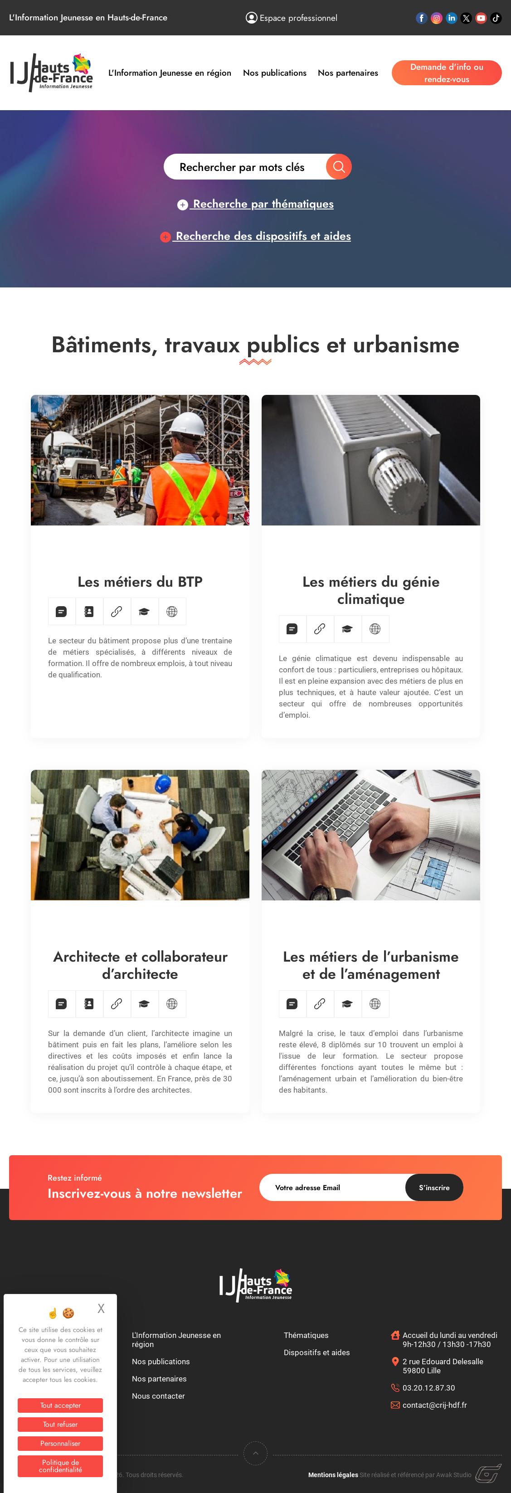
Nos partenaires (348, 73)
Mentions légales (333, 1474)
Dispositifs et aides (317, 1352)
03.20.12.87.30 (429, 1387)
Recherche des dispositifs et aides (255, 236)
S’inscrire (434, 1187)
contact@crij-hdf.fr (435, 1405)
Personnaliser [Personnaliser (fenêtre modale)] (60, 1443)
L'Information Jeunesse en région (169, 73)
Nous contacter (158, 1396)
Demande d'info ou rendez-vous (446, 73)
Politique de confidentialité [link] (60, 1466)
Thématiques (306, 1335)
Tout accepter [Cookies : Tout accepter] (60, 1405)
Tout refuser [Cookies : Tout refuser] (60, 1424)
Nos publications (275, 73)
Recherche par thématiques (255, 203)
